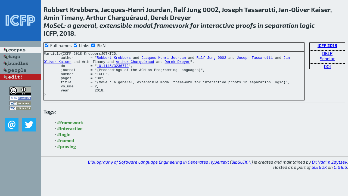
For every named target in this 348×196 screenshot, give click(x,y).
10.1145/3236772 (113, 68)
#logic (63, 143)
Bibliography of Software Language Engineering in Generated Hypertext (158, 170)
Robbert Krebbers (114, 59)
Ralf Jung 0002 (211, 59)
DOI (327, 66)
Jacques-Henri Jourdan (163, 59)
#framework (70, 131)
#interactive (70, 137)
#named (65, 149)
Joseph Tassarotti (255, 59)
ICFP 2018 (327, 45)
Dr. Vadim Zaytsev (329, 170)
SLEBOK (319, 176)
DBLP (327, 53)
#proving (66, 155)
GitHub (340, 176)
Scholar (327, 58)
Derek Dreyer (177, 64)
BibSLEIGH (241, 170)
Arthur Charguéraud (135, 64)
